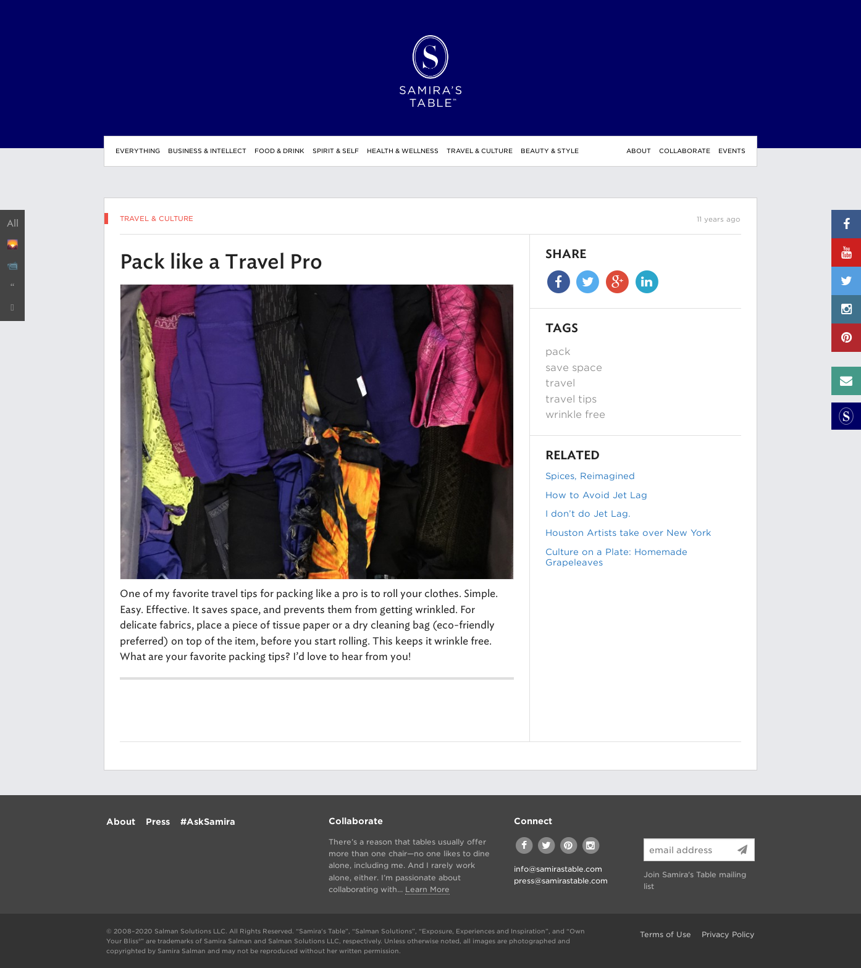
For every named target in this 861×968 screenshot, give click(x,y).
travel (560, 383)
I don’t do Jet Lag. (588, 514)
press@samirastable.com (561, 880)
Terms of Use (665, 934)
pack (558, 351)
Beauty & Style (550, 150)
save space (573, 367)
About (638, 150)
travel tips (571, 399)
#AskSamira (207, 822)
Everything (138, 150)
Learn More (427, 889)
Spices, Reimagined (590, 476)
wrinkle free (575, 414)
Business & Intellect (207, 150)
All (13, 223)
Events (732, 150)
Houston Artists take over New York (628, 533)
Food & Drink (279, 150)
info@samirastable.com (558, 869)
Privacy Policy (728, 934)
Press (158, 822)
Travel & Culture (480, 150)
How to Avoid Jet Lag (596, 495)
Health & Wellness (403, 150)
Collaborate (684, 150)
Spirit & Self (336, 150)
